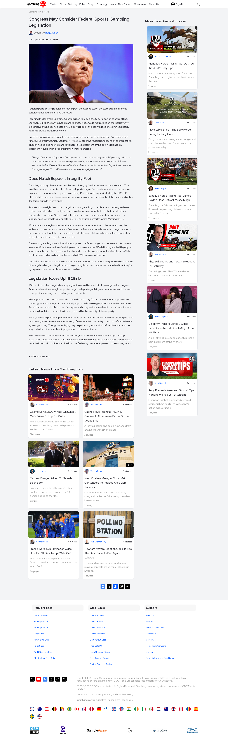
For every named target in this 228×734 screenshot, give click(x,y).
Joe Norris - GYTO (163, 56)
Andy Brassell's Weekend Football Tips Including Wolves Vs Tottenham (171, 392)
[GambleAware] (97, 730)
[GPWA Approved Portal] (192, 730)
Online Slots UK (97, 615)
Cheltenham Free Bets (44, 658)
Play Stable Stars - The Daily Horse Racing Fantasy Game (169, 132)
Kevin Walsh (159, 122)
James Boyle (160, 188)
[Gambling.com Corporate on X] (64, 690)
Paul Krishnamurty (98, 541)
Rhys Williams (160, 254)
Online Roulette (97, 633)
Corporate (151, 640)
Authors (149, 621)
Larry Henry (41, 471)
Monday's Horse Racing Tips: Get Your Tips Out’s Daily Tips (171, 66)
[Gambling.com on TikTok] (57, 690)
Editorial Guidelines (155, 627)
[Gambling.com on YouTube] (38, 690)
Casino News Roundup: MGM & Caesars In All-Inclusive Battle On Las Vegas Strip (106, 416)
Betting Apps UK (41, 627)
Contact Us (151, 633)
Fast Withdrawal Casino (100, 652)
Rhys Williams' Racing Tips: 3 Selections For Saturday (171, 264)
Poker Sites (39, 646)
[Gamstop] (35, 730)
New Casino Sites (41, 640)
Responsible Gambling (156, 646)
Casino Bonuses (97, 621)
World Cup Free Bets (43, 652)
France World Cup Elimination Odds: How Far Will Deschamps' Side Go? (51, 551)
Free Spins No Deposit (100, 658)
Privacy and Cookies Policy (118, 694)
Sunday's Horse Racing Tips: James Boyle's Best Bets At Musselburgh (169, 198)
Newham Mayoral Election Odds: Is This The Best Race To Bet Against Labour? (108, 553)
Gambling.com (35, 12)
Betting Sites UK (41, 621)
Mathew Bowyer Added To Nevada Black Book (51, 480)
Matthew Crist (42, 404)
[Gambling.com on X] (32, 690)
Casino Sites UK (41, 615)
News (46, 12)
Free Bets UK (96, 646)
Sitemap (149, 652)
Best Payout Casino (99, 640)
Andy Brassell (160, 383)
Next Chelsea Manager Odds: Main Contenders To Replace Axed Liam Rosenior (105, 482)
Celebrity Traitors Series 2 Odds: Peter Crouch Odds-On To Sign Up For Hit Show (171, 328)
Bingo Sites (39, 633)
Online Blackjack (97, 627)
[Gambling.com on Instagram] (51, 690)
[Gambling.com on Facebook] (45, 690)
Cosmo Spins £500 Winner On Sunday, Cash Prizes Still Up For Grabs (53, 414)
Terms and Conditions (89, 694)
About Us (150, 615)
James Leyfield (161, 316)
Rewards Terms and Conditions (160, 658)
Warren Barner (97, 404)
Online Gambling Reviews (101, 664)
